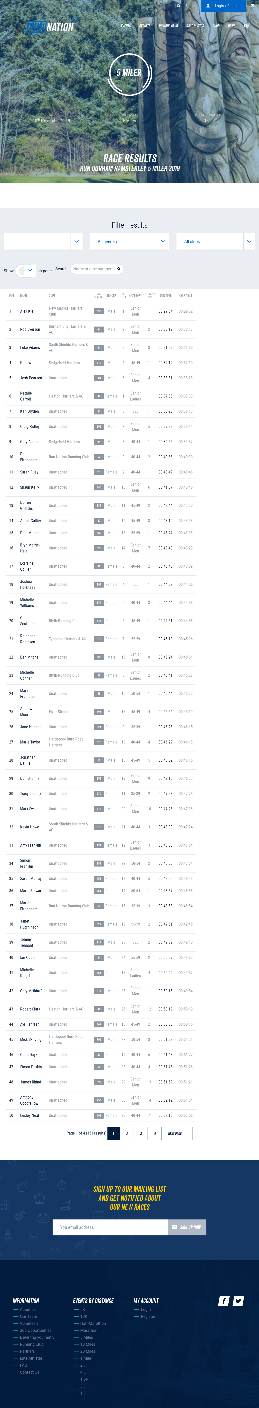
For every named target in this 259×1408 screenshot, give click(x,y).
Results (144, 26)
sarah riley (29, 472)
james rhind (30, 1082)
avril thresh (29, 1024)
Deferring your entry (37, 1337)
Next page (177, 1133)
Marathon (88, 1330)
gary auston (30, 441)
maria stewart (31, 890)
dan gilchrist (30, 778)
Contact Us (29, 1372)
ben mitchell (30, 657)
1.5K (84, 1379)
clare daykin (30, 1054)
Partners (27, 1351)
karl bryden (29, 411)
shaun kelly (29, 487)
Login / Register (223, 6)
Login (146, 1309)
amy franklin (30, 845)
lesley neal (29, 1115)
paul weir (28, 362)
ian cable (27, 957)
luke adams (30, 347)
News (231, 26)
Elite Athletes (31, 1358)
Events (126, 26)
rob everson (30, 329)
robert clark (30, 1009)
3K (82, 1386)
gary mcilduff (31, 991)
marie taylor (30, 742)
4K (82, 1372)
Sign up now (184, 1227)
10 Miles (87, 1344)
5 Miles (86, 1337)
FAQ (23, 1365)
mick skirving (30, 1039)
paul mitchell (30, 533)
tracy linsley (30, 793)
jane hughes (30, 727)
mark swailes (30, 808)
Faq (246, 26)
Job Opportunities (35, 1330)
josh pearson (31, 378)
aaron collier (30, 520)
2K (82, 1365)
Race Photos (195, 26)
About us (28, 1309)
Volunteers (29, 1323)
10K (83, 1316)
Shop (215, 26)
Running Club (168, 26)
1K (82, 1393)
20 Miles (87, 1351)
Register (148, 1316)
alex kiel (27, 311)
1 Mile (85, 1358)
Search (186, 6)
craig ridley (30, 426)
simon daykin (31, 1067)
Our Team (28, 1316)
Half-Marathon (93, 1323)
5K (82, 1309)
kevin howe (29, 827)
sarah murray (31, 878)
